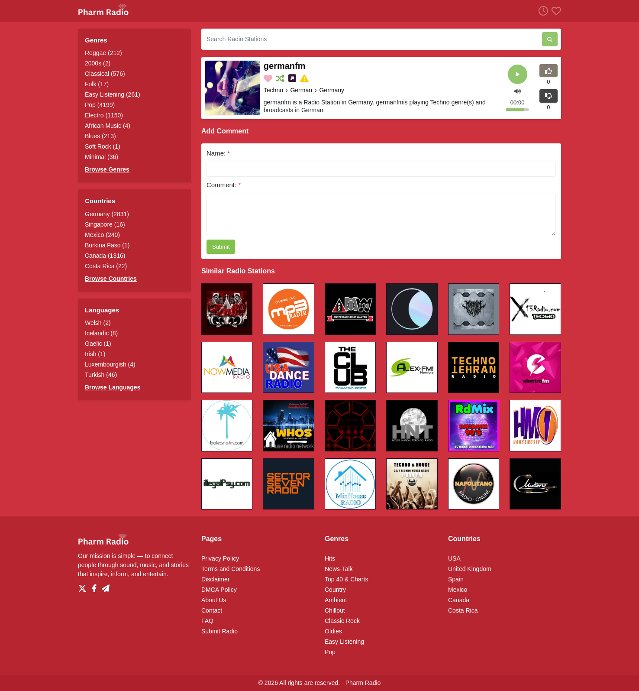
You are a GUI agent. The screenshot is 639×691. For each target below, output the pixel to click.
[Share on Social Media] (293, 78)
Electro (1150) (104, 115)
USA (454, 558)
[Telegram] (106, 586)
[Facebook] (96, 586)
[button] (517, 90)
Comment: (224, 184)
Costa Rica (463, 610)
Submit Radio (219, 631)
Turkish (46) (101, 374)
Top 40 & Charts (346, 579)
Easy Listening (344, 641)
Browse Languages (112, 387)
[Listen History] (541, 11)
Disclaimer (215, 579)
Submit (220, 246)
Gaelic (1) (98, 343)
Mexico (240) (102, 234)
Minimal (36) (101, 156)
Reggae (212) (103, 52)
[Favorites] (554, 11)
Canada (458, 600)
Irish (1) (95, 353)
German (301, 90)
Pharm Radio (363, 682)
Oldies (333, 631)
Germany (331, 90)
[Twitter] (84, 586)
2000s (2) (97, 63)
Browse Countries (111, 278)
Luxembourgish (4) (110, 364)
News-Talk (339, 568)
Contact (211, 610)
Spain (456, 579)
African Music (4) (107, 125)
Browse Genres (107, 169)
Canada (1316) (105, 255)
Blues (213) (100, 136)
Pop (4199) (100, 104)
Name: (218, 153)
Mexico (457, 589)
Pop (330, 652)
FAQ (207, 620)
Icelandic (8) (101, 333)
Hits (330, 558)
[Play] (517, 74)
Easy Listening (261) (112, 94)
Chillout (335, 610)
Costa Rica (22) (106, 266)
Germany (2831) (107, 214)
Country (335, 589)
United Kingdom (469, 568)
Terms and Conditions (230, 568)
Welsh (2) (98, 322)
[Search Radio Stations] (372, 39)
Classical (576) (105, 73)
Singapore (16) (105, 224)
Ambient (336, 600)
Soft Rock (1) (102, 146)
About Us (213, 600)
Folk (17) (97, 84)
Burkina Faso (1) (107, 245)
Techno (273, 90)
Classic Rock (342, 620)
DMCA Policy (219, 589)
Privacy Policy (220, 558)
